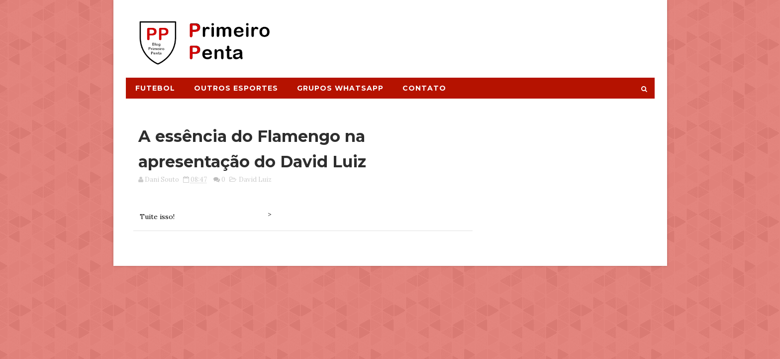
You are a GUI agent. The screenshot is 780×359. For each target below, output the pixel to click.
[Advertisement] (473, 33)
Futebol (155, 88)
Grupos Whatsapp (340, 88)
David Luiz (255, 179)
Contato (424, 88)
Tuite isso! (157, 216)
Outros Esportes (236, 88)
